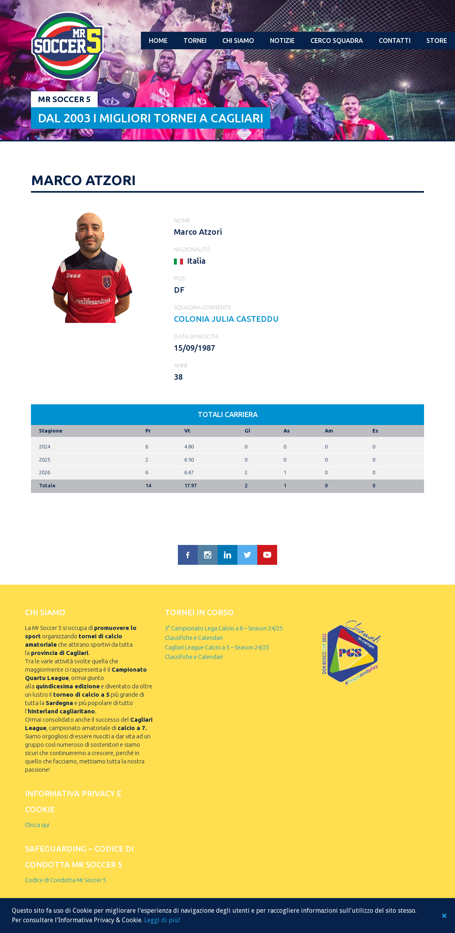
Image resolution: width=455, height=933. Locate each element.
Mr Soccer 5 (64, 99)
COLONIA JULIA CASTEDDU (226, 318)
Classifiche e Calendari (194, 637)
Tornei (194, 40)
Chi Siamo (238, 40)
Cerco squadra (336, 40)
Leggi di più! (162, 920)
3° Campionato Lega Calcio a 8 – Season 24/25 (224, 628)
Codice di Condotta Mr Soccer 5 (65, 880)
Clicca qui (37, 824)
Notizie (282, 40)
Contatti (395, 40)
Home (158, 40)
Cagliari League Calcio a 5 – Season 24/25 (217, 647)
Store (436, 40)
